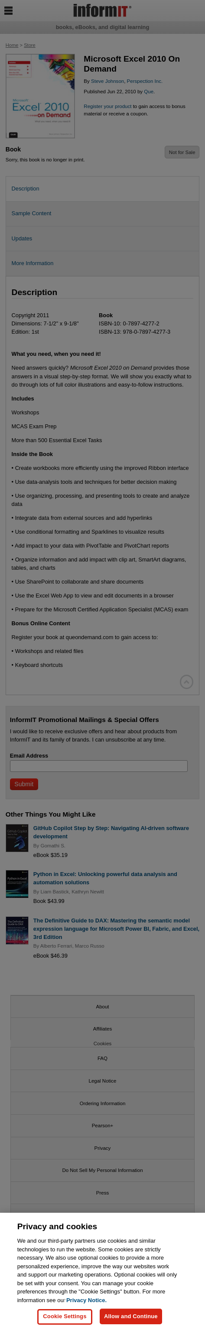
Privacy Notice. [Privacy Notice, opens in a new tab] (86, 1306)
